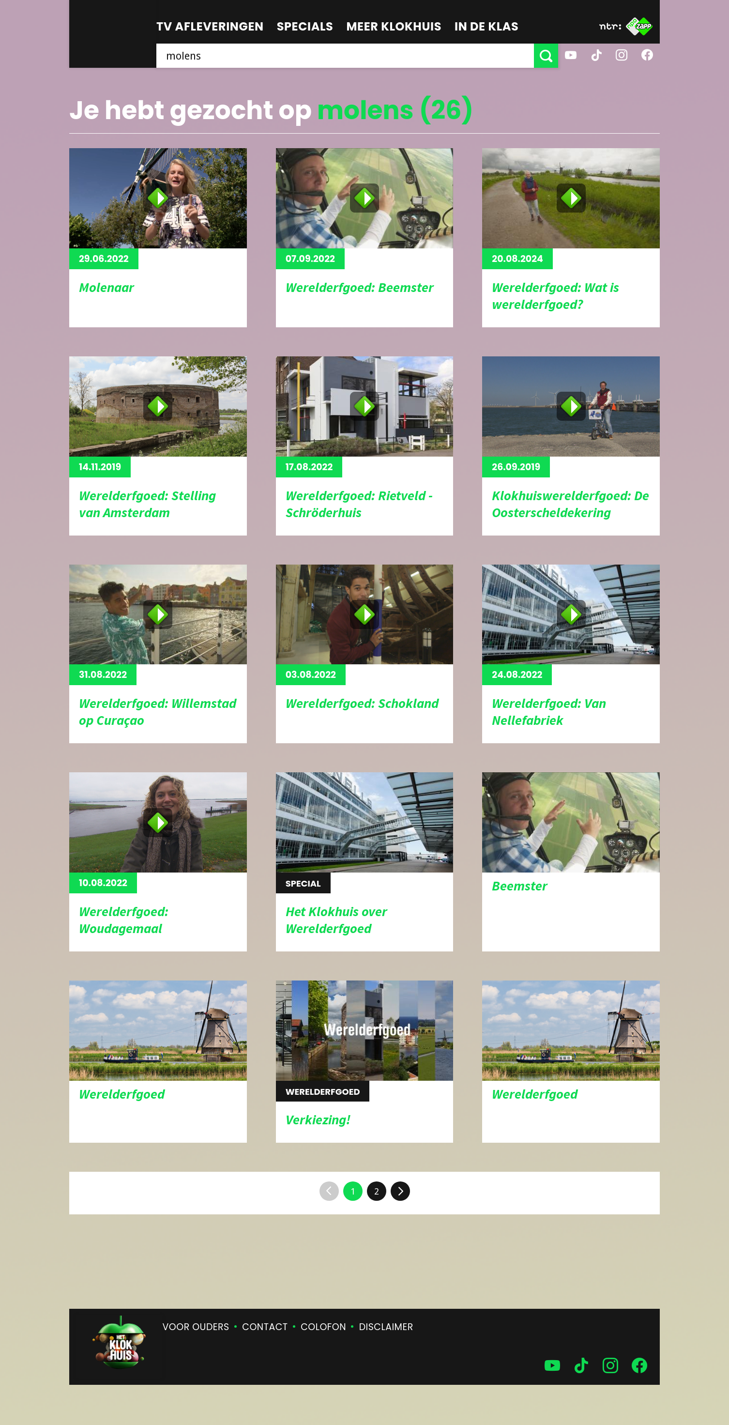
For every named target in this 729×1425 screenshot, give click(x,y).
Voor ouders (196, 1326)
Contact (265, 1326)
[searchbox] (345, 56)
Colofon (323, 1326)
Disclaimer (386, 1326)
